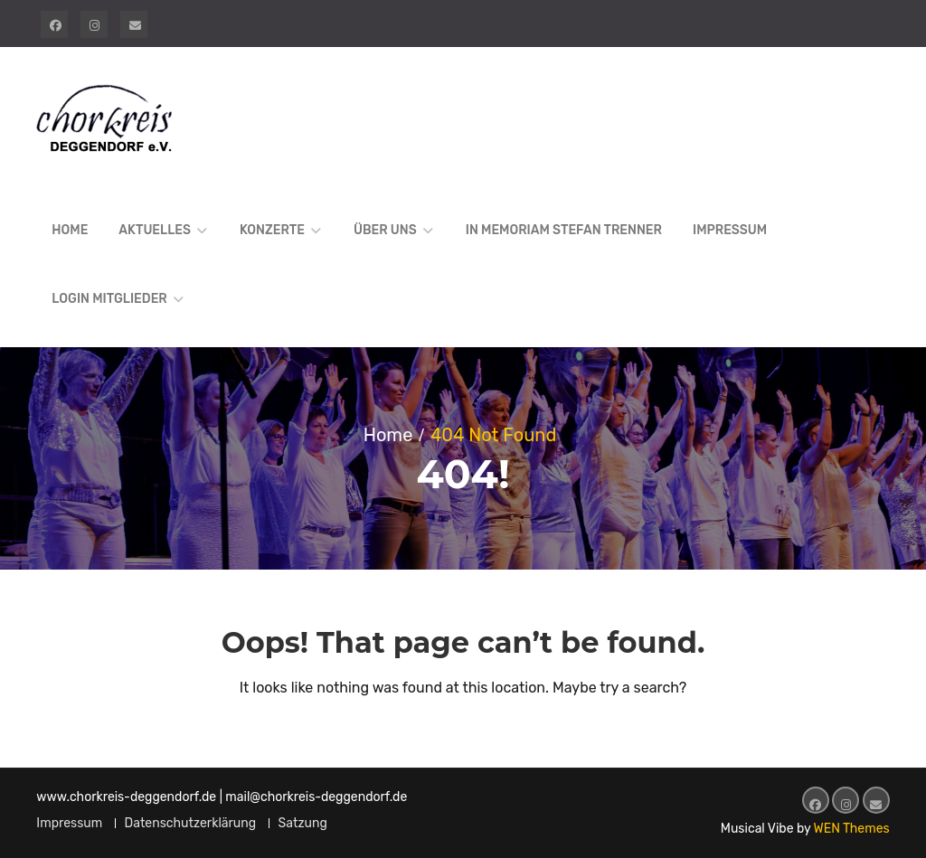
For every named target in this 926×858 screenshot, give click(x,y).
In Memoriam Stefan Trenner (564, 230)
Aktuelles (154, 230)
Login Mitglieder (109, 298)
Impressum (730, 230)
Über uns (385, 230)
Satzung (303, 823)
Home (70, 230)
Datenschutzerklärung (191, 823)
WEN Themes (852, 828)
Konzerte (272, 230)
